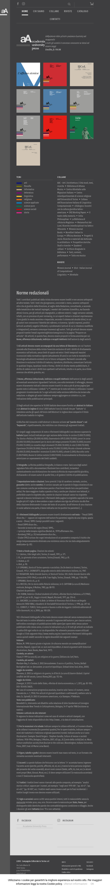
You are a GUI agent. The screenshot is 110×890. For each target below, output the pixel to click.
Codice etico (66, 872)
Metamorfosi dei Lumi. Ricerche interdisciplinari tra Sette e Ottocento (75, 225)
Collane (54, 11)
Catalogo (82, 11)
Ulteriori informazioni (75, 883)
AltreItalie (74, 274)
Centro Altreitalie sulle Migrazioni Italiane (71, 191)
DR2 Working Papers (77, 212)
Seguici (90, 862)
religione (28, 199)
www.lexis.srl (21, 873)
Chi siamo (38, 11)
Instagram (90, 869)
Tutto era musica (78, 255)
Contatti (55, 19)
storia (26, 212)
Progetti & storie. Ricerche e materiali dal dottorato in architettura (75, 239)
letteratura (28, 192)
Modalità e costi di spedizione (72, 869)
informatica (29, 189)
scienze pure (29, 206)
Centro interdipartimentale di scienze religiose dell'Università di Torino (74, 196)
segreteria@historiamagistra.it (51, 332)
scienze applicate (31, 202)
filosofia (27, 186)
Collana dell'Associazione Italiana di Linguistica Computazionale (74, 202)
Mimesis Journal (64, 268)
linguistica (28, 196)
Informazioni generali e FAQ (71, 866)
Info (64, 862)
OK (92, 883)
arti (25, 182)
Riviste (68, 11)
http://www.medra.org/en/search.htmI (54, 633)
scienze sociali (30, 209)
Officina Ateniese (73, 235)
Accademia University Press (34, 826)
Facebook (90, 866)
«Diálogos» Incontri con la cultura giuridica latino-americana (74, 209)
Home (25, 11)
